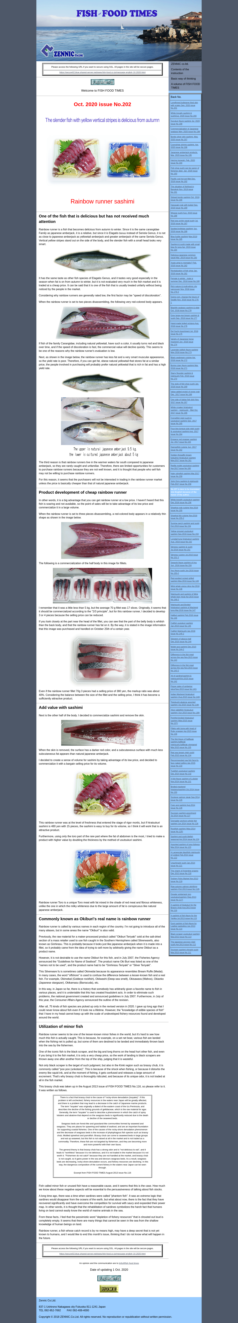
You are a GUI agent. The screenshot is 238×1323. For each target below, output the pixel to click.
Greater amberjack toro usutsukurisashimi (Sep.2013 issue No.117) (183, 897)
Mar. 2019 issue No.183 (186, 258)
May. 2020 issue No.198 (189, 132)
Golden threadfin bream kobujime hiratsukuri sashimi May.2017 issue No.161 (183, 458)
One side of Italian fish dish (183, 399)
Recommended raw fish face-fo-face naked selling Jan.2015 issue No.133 (185, 763)
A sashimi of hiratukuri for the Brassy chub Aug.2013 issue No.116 (183, 908)
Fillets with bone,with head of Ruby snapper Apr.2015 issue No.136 (184, 731)
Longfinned (176, 102)
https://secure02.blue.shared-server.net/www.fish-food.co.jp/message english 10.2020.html (102, 72)
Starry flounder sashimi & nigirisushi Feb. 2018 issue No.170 (182, 376)
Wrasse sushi (177, 213)
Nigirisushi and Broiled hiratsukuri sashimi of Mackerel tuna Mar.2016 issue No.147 (184, 608)
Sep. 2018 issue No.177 (186, 318)
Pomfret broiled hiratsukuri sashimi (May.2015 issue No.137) (182, 721)
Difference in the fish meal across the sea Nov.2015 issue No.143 (184, 657)
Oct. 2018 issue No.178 (181, 310)
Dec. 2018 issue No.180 (189, 281)
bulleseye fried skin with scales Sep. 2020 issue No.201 (184, 105)
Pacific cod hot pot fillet (181, 179)
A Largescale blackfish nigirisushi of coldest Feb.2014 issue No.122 (185, 855)
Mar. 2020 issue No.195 (181, 155)
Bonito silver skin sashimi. (182, 137)
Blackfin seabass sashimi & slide (185, 308)
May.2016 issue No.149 (188, 581)
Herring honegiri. (178, 160)
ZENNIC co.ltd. (180, 64)
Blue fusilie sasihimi (179, 236)
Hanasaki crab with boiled (182, 205)
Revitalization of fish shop (182, 271)
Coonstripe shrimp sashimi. (183, 145)
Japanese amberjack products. (184, 152)
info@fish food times (129, 1263)
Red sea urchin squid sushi (183, 221)
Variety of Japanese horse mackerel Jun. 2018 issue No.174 (182, 342)
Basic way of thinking (183, 78)
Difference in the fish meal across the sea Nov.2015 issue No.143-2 (184, 668)
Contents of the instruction (180, 71)
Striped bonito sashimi (181, 197)
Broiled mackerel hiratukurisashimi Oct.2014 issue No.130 (185, 790)
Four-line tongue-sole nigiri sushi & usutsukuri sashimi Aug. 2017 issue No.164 (185, 431)
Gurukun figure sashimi (181, 121)
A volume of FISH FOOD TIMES (185, 86)
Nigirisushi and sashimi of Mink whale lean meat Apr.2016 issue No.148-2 (185, 597)
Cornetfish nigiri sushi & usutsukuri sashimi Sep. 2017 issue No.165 (184, 421)
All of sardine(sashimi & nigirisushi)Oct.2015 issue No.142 (182, 679)
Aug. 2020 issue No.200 (186, 116)
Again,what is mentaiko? (182, 263)
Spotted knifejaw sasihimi (182, 229)
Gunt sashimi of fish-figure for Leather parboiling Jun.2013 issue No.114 (184, 926)
